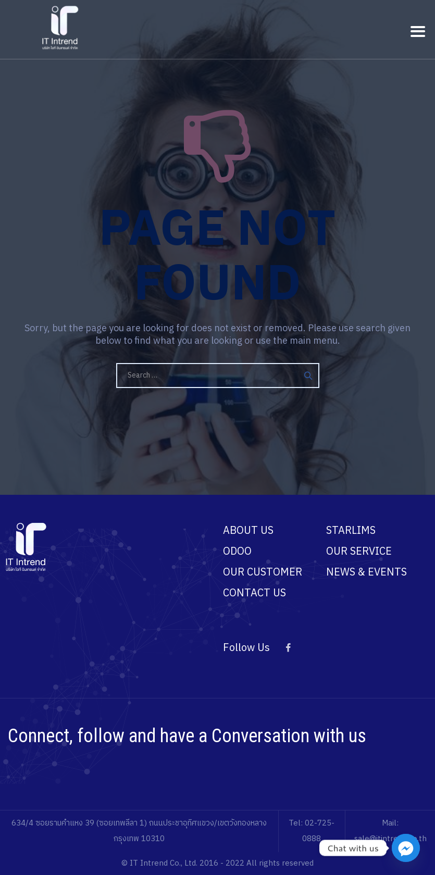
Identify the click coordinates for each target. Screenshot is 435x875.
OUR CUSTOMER (262, 572)
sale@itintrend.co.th (390, 838)
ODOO (237, 551)
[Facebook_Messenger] (406, 848)
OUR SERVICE (359, 551)
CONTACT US (254, 593)
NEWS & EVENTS (366, 572)
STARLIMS (351, 531)
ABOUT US (248, 531)
